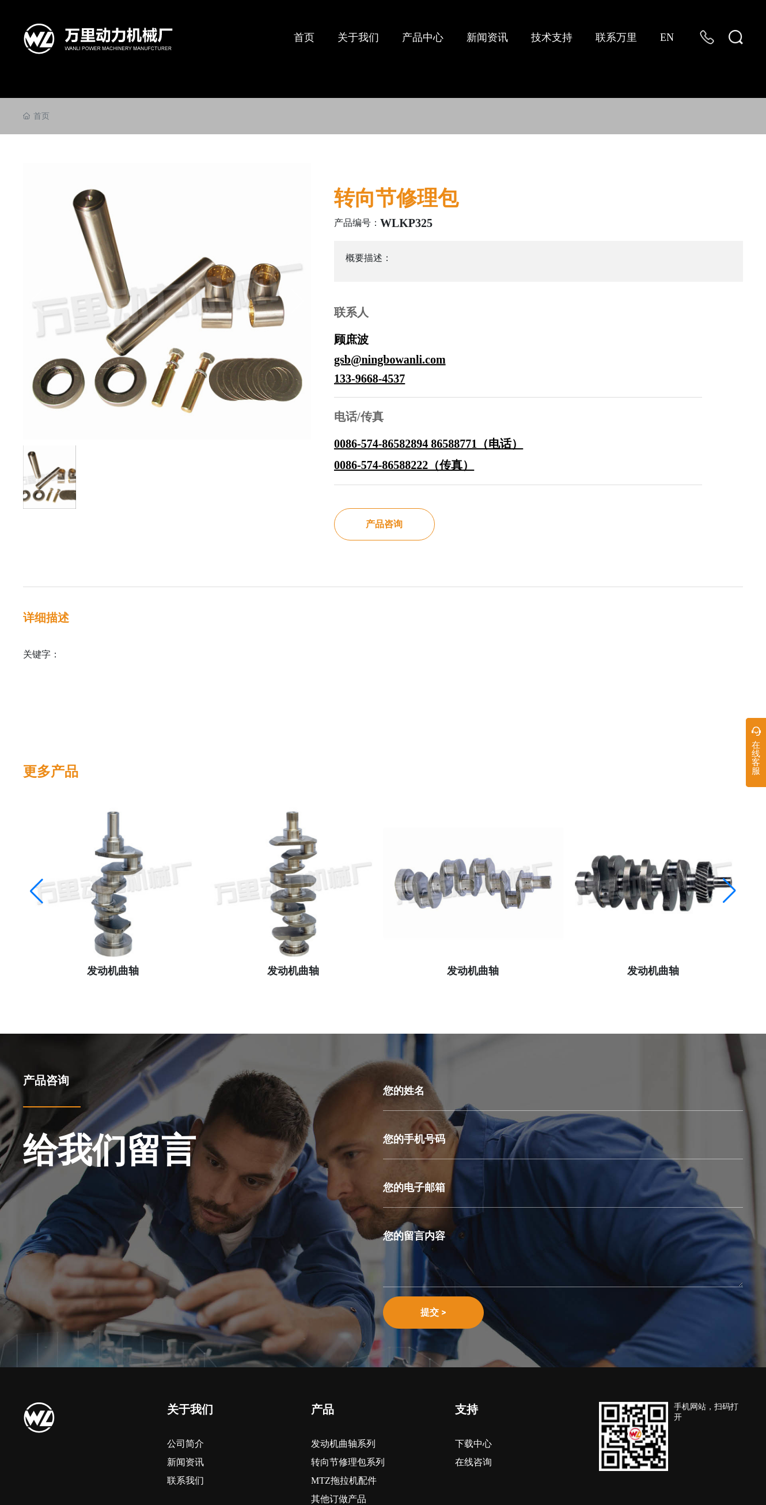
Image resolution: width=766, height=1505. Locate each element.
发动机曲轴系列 (343, 1444)
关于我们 (190, 1409)
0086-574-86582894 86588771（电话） (428, 443)
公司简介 (185, 1444)
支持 (466, 1409)
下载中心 (473, 1444)
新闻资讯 (185, 1462)
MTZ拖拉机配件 (344, 1480)
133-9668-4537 (369, 378)
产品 (322, 1409)
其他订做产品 (338, 1499)
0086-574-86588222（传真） (404, 465)
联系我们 (185, 1480)
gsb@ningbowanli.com (390, 359)
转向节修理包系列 (348, 1462)
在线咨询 (473, 1462)
